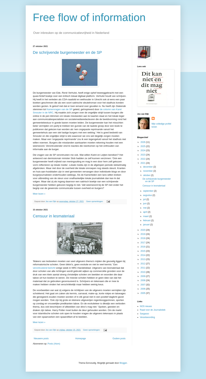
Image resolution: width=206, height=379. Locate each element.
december (148, 167)
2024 (143, 150)
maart (146, 216)
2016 (143, 246)
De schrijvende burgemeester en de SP (67, 52)
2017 (143, 242)
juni (145, 203)
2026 (143, 142)
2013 (143, 259)
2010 (143, 272)
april (145, 212)
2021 (143, 163)
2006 (143, 289)
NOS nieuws (146, 306)
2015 (143, 251)
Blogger (123, 363)
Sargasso (144, 313)
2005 (143, 293)
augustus (147, 195)
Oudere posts (118, 338)
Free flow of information (89, 17)
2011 (143, 268)
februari (147, 220)
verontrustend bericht (44, 268)
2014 (143, 255)
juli (144, 199)
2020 (143, 230)
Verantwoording (147, 317)
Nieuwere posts (41, 338)
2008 (143, 280)
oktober (147, 175)
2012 (143, 263)
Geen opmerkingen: (95, 201)
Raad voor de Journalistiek (153, 310)
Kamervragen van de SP (59, 109)
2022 (143, 159)
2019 (143, 234)
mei (145, 208)
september (148, 191)
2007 (143, 284)
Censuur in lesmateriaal (53, 216)
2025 (143, 146)
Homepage (80, 338)
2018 (143, 238)
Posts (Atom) (54, 343)
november (148, 171)
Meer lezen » (39, 194)
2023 (143, 155)
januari (146, 224)
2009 (143, 276)
